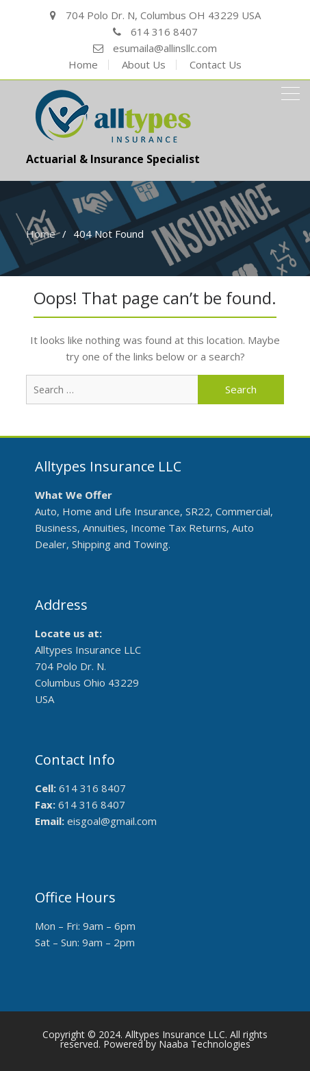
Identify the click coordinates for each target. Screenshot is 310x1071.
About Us (144, 65)
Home (83, 65)
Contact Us (216, 65)
